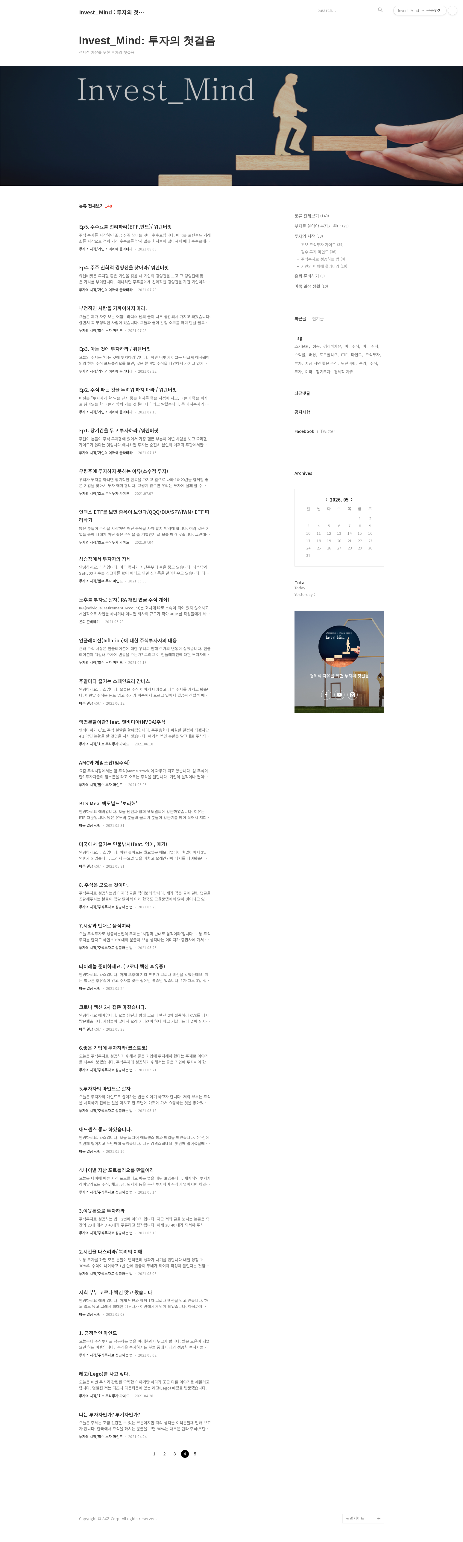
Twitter (327, 431)
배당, (313, 354)
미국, (309, 371)
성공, (316, 346)
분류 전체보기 (312, 216)
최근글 (300, 318)
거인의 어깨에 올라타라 (324, 266)
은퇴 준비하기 (89, 621)
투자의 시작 (309, 236)
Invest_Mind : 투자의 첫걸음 (112, 12)
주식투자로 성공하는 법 (323, 259)
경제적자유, (332, 346)
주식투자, (373, 354)
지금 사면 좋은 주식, (322, 363)
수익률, (300, 354)
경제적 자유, (344, 371)
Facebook (304, 431)
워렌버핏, (349, 363)
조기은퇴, (302, 346)
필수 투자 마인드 (318, 252)
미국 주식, (371, 346)
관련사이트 (355, 1518)
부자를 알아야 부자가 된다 (322, 226)
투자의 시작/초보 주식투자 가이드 (104, 493)
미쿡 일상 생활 (90, 703)
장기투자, (324, 371)
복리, (363, 363)
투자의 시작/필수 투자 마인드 (101, 330)
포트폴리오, (329, 354)
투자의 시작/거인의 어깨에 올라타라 (106, 248)
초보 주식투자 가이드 (322, 244)
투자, (299, 371)
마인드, (357, 354)
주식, (374, 363)
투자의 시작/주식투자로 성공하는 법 (106, 906)
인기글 (318, 318)
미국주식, (352, 346)
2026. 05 (339, 499)
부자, (299, 363)
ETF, (345, 354)
